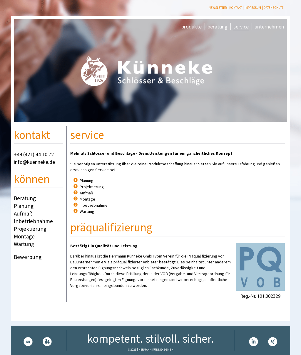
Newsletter (218, 8)
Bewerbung (27, 256)
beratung (218, 26)
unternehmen (269, 26)
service (241, 26)
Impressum (253, 8)
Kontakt (235, 8)
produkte (191, 26)
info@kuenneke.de (34, 162)
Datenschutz (274, 8)
